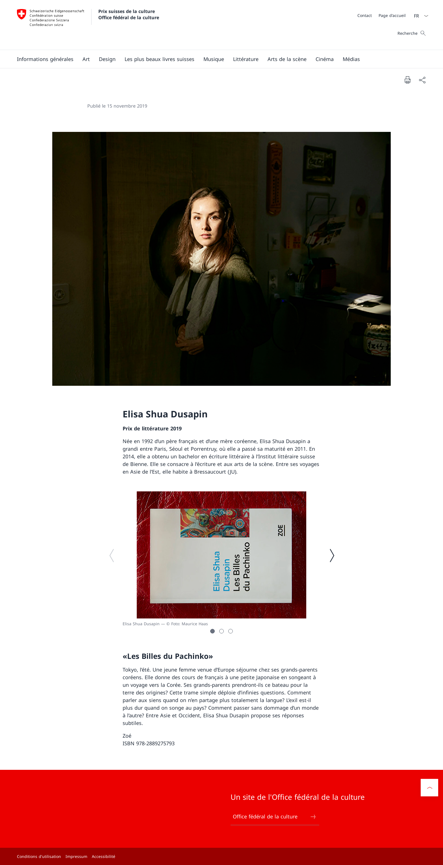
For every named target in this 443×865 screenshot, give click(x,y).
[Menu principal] (217, 59)
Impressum (76, 856)
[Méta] (381, 15)
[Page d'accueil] (392, 15)
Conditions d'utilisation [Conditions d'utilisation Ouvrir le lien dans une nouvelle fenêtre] (39, 856)
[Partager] (422, 80)
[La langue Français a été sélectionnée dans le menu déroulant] (419, 16)
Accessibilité (103, 856)
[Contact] (364, 15)
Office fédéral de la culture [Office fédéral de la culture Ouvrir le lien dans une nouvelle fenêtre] (274, 816)
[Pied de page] (221, 856)
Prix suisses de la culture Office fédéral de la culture (128, 14)
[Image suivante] (331, 555)
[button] (45, 59)
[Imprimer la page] (407, 79)
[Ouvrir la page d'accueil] (88, 25)
